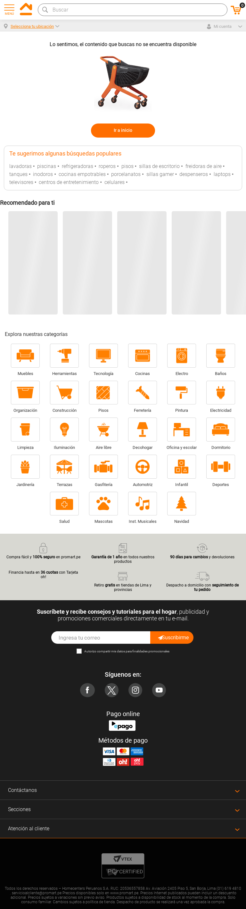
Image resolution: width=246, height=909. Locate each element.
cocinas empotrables (82, 174)
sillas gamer (160, 174)
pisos (127, 166)
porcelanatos (126, 174)
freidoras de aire (203, 166)
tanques (18, 174)
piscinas (46, 166)
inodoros (43, 174)
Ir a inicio (123, 130)
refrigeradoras (77, 166)
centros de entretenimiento (69, 182)
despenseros (193, 174)
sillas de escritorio (159, 166)
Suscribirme (173, 637)
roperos (107, 166)
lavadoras (20, 166)
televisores (21, 182)
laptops (222, 174)
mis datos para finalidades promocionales (140, 651)
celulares (114, 182)
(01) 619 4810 (229, 888)
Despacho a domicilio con (202, 581)
